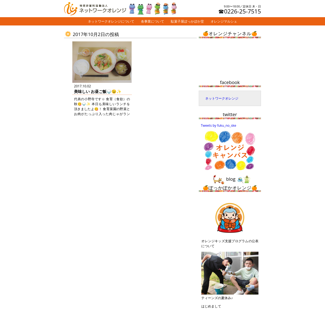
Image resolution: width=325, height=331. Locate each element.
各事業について (152, 21)
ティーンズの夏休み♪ (229, 276)
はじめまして (211, 306)
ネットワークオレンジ (221, 98)
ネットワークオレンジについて (111, 21)
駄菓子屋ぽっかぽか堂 (187, 21)
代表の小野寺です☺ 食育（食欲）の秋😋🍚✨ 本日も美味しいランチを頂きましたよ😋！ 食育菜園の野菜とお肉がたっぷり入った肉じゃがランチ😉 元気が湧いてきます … (102, 109)
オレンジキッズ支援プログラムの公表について (229, 223)
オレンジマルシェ (224, 21)
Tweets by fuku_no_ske (218, 125)
